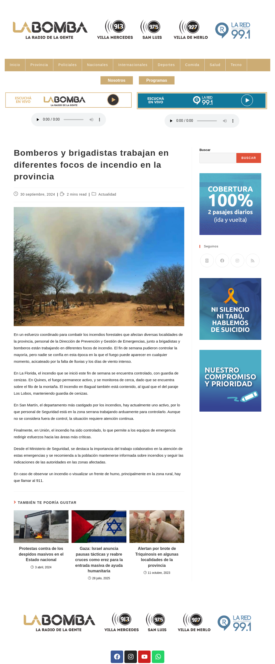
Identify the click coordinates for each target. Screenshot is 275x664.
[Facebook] (222, 259)
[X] (207, 259)
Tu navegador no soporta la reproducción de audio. (68, 118)
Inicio (15, 65)
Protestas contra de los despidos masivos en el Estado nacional (41, 553)
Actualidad (107, 193)
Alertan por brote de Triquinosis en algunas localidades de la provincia (156, 555)
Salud (215, 65)
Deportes (166, 65)
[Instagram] (237, 259)
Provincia (39, 65)
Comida (192, 65)
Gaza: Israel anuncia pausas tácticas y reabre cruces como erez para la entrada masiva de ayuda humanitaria (99, 558)
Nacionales (97, 65)
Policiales (67, 65)
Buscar (204, 148)
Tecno (236, 65)
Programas (159, 79)
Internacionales (132, 65)
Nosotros (114, 79)
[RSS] (253, 259)
